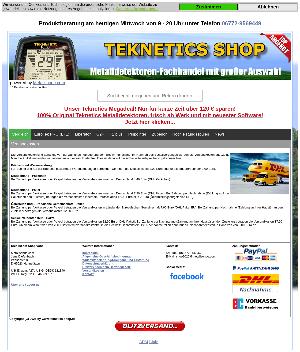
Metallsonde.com (49, 82)
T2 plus (116, 134)
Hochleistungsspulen (190, 134)
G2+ (100, 134)
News (220, 134)
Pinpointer (137, 134)
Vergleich (20, 134)
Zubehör (159, 134)
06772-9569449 (241, 23)
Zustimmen (208, 6)
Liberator (83, 134)
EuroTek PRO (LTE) (51, 134)
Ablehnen (268, 6)
